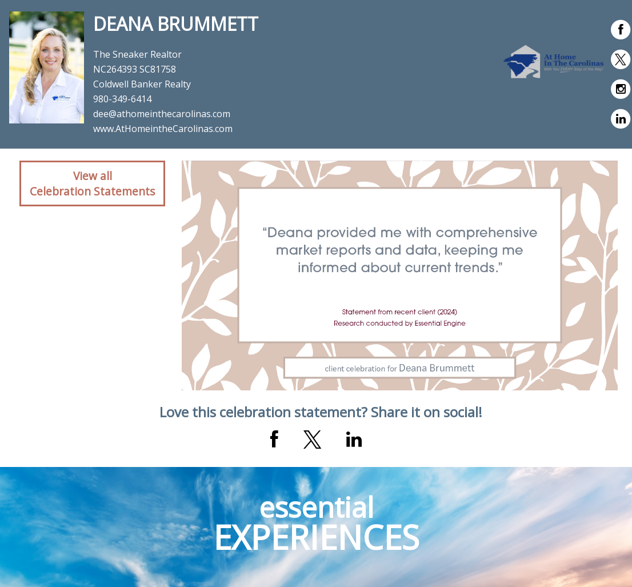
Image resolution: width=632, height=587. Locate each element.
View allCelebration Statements (92, 183)
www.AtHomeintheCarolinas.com (163, 128)
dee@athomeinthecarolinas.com (161, 113)
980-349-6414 (122, 99)
